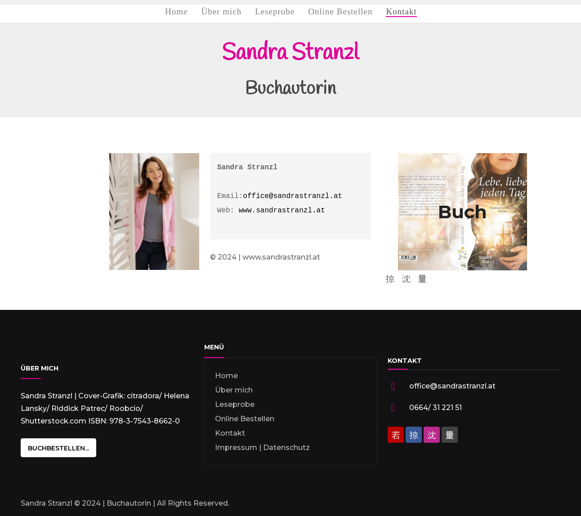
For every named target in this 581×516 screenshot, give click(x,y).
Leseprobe (235, 404)
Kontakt (230, 433)
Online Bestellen (244, 419)
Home (226, 375)
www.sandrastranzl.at (282, 211)
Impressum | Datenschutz (262, 447)
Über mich (234, 390)
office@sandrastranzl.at (292, 196)
